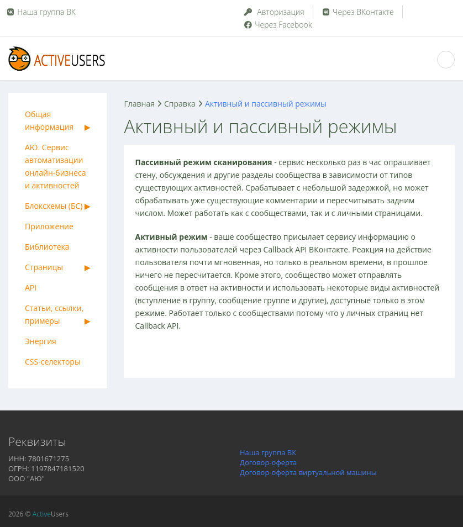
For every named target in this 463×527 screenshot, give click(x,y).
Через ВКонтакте (357, 12)
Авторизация (273, 12)
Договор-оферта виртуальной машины (308, 472)
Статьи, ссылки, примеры (54, 314)
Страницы (44, 267)
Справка (180, 103)
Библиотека (47, 246)
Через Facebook (277, 24)
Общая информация (49, 120)
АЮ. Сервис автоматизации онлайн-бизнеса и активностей (55, 166)
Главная (139, 103)
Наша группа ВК (46, 12)
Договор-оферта (268, 462)
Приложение (49, 226)
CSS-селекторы (53, 361)
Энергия (40, 341)
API (30, 287)
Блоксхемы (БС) (53, 206)
